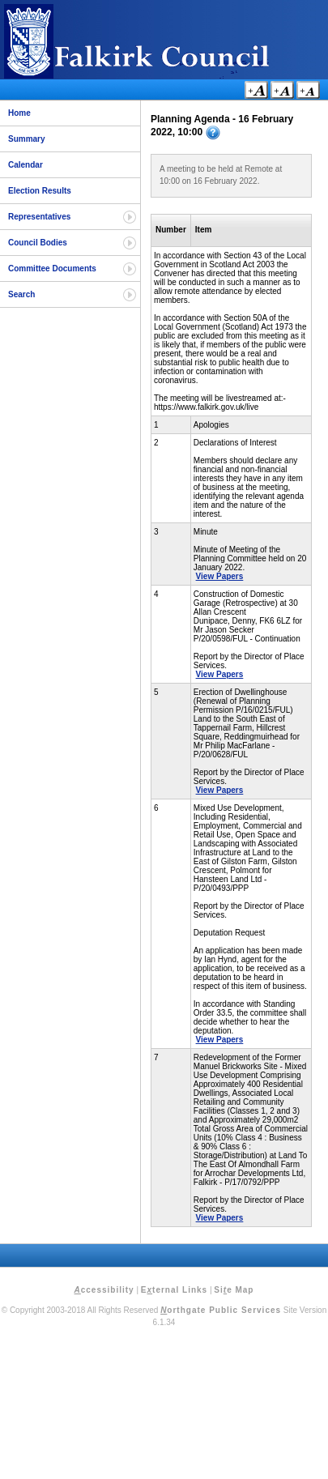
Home (19, 113)
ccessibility (104, 1289)
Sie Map (233, 1289)
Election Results (39, 190)
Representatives (39, 216)
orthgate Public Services (220, 1310)
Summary (26, 138)
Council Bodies (37, 242)
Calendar (25, 164)
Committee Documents (52, 268)
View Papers (220, 576)
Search (21, 294)
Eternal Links (174, 1289)
